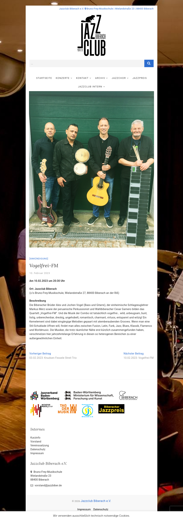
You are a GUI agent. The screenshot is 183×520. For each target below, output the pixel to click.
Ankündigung (38, 258)
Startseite (44, 78)
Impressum (37, 453)
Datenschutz (37, 449)
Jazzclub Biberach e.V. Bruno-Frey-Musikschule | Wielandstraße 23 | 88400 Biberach (106, 8)
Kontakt (82, 78)
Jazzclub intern (90, 86)
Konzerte (63, 78)
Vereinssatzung (39, 445)
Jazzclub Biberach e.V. (96, 501)
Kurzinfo (35, 437)
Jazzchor (119, 78)
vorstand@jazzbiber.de (46, 485)
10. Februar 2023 (39, 273)
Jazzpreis (139, 78)
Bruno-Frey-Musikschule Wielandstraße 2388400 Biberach (46, 475)
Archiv (100, 78)
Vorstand (35, 441)
